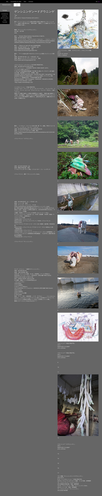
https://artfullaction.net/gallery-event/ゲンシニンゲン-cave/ (32, 206)
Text (25, 1)
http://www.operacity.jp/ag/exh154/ (25, 60)
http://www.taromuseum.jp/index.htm (25, 50)
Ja (99, 1)
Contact (31, 1)
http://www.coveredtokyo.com (23, 82)
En (96, 1)
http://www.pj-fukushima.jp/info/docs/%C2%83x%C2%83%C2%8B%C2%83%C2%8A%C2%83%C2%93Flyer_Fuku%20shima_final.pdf (34, 41)
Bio (7, 1)
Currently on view (16, 1)
